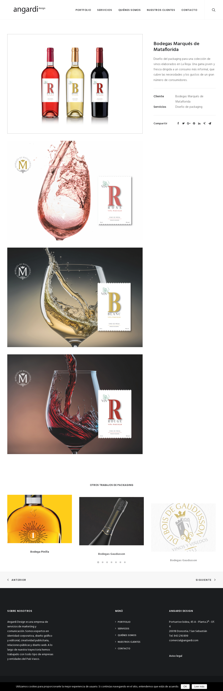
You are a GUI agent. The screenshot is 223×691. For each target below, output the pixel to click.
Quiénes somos (129, 10)
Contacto (189, 10)
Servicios (104, 10)
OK (185, 686)
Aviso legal (175, 656)
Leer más (199, 686)
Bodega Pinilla (39, 554)
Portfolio (83, 10)
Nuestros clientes (161, 10)
